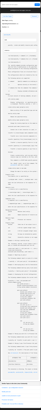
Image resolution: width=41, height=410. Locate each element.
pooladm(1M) (14, 165)
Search (37, 4)
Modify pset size (6, 391)
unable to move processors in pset (11, 395)
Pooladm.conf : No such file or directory (12, 404)
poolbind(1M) (19, 372)
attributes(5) (14, 353)
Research (34, 16)
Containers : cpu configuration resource (12, 387)
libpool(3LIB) (28, 372)
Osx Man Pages (7, 16)
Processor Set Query (7, 399)
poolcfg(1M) (7, 34)
